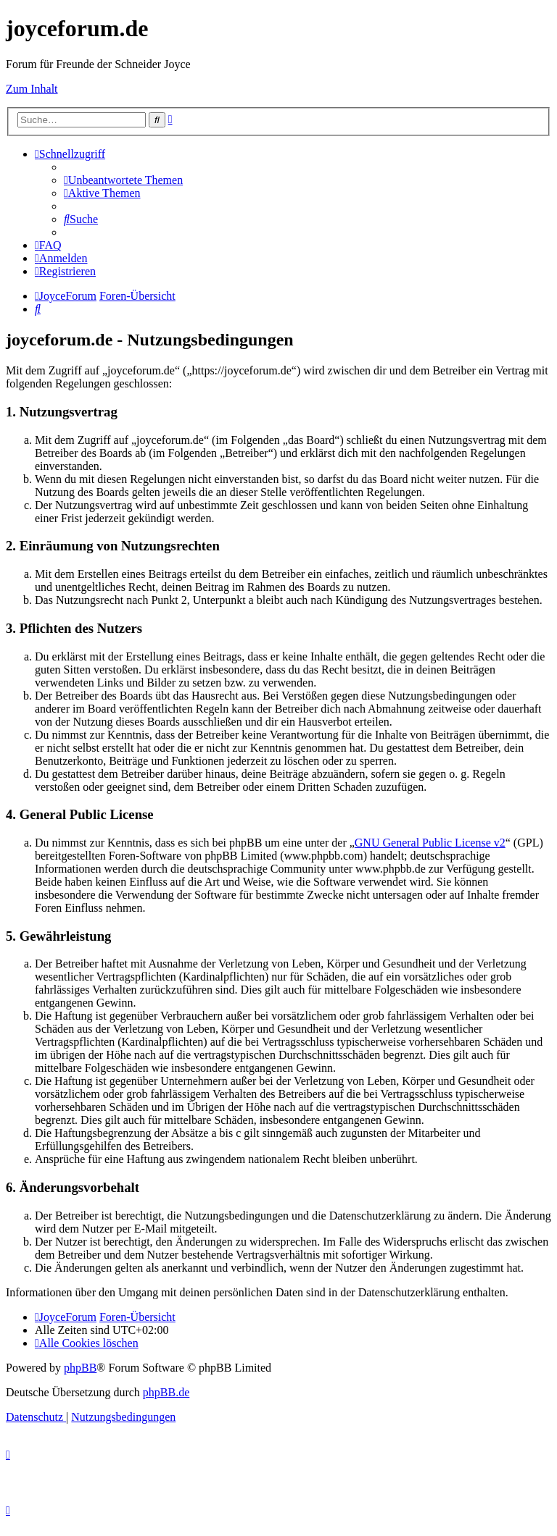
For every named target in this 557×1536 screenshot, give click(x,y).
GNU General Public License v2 (430, 842)
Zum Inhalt (32, 89)
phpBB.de (166, 1392)
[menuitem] (123, 180)
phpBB (80, 1367)
